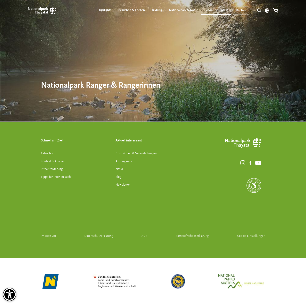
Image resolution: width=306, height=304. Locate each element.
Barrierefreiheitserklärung (192, 236)
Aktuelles (47, 153)
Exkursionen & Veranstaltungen (136, 153)
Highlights (104, 10)
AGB (144, 236)
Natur (119, 169)
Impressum (48, 236)
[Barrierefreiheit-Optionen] (9, 294)
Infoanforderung (52, 169)
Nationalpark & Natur (183, 10)
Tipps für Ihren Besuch (56, 177)
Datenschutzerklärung (98, 236)
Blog (118, 177)
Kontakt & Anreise (53, 161)
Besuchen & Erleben (131, 10)
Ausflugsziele (124, 161)
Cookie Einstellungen (251, 236)
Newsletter (123, 184)
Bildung (157, 10)
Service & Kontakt (216, 10)
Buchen (241, 10)
